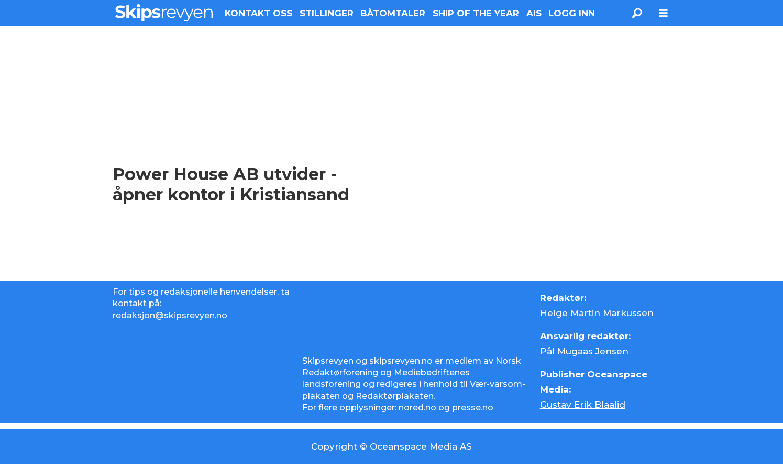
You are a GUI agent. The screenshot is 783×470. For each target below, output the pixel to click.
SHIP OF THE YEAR (476, 13)
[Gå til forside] (164, 12)
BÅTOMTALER (392, 13)
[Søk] (637, 13)
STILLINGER (327, 13)
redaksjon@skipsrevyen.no (170, 315)
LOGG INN (571, 13)
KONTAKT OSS (258, 13)
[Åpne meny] (663, 13)
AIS (534, 13)
